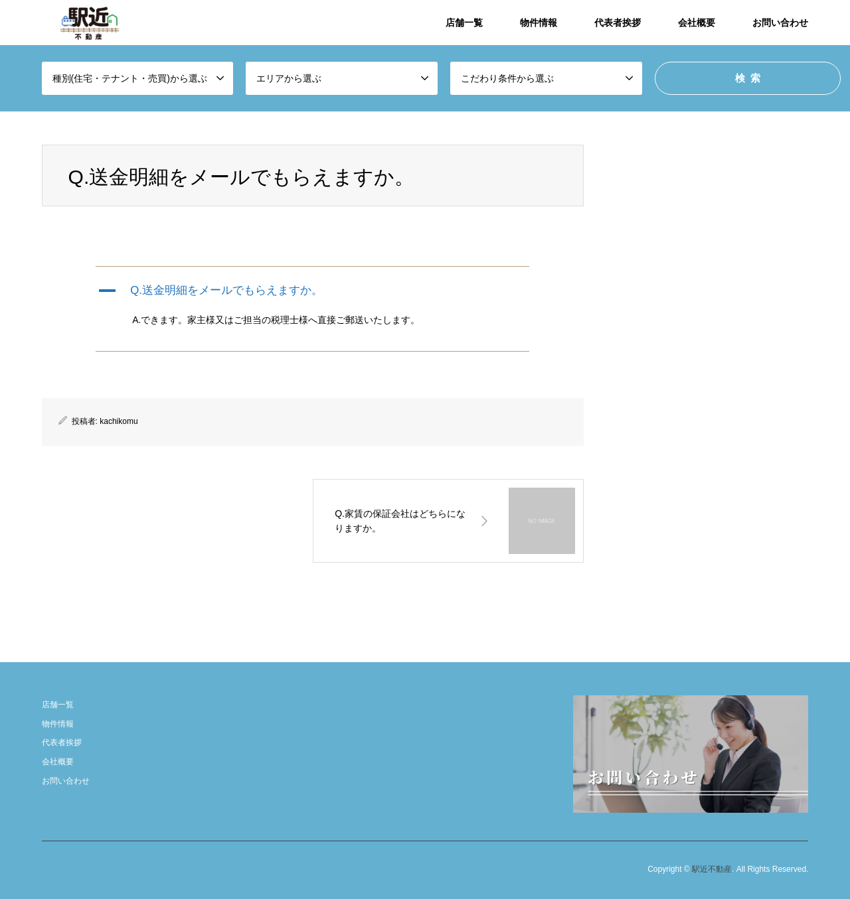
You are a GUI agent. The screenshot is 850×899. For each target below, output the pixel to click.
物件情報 (538, 22)
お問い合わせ (780, 22)
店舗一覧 (464, 22)
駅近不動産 (712, 869)
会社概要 (696, 22)
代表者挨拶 (617, 22)
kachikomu (118, 421)
